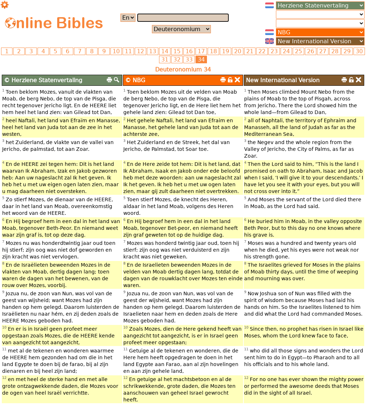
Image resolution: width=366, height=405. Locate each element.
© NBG (135, 80)
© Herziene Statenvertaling (43, 80)
